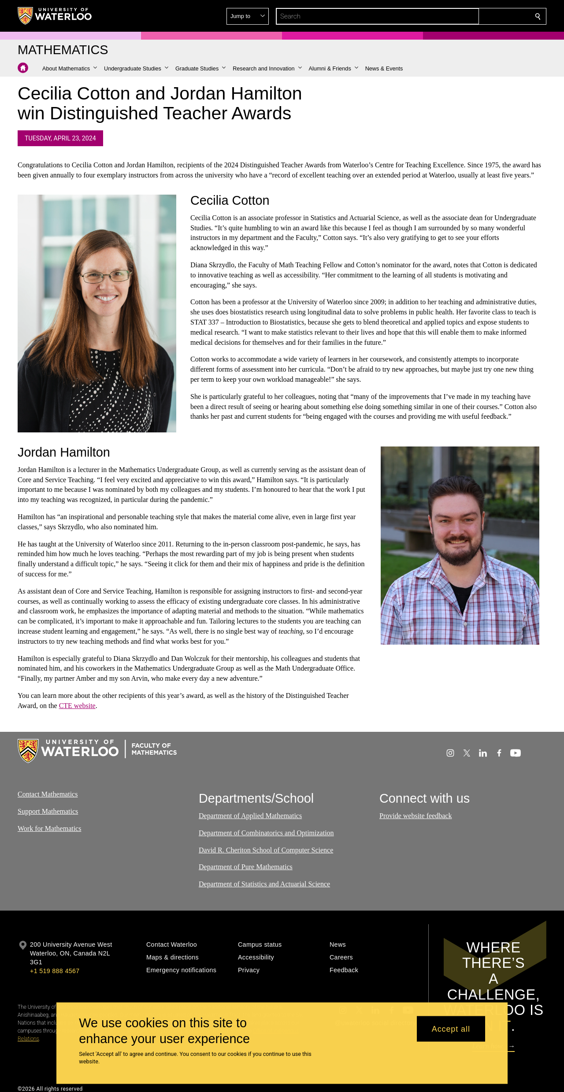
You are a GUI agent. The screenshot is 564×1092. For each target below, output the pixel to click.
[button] (474, 16)
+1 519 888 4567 (54, 970)
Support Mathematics (48, 811)
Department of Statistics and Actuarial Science (264, 884)
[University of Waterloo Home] (55, 16)
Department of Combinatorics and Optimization (266, 832)
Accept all (451, 1028)
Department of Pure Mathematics (246, 867)
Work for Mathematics (49, 828)
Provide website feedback (415, 815)
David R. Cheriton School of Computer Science (266, 849)
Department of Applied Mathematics (250, 815)
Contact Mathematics (48, 794)
